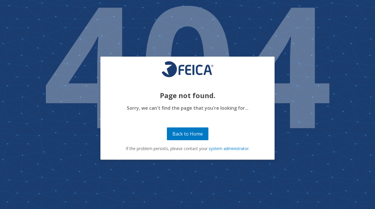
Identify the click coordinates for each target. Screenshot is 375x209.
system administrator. (229, 148)
